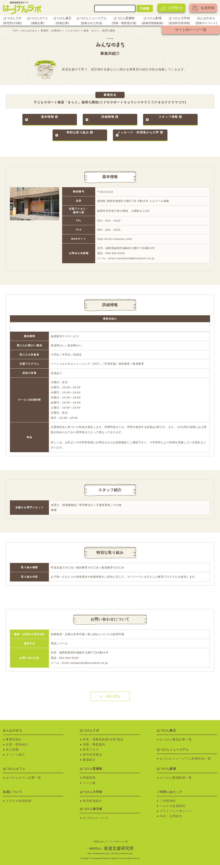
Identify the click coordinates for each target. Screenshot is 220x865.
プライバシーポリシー (176, 811)
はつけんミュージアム (91, 21)
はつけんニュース (95, 817)
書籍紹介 (89, 759)
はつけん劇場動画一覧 (176, 777)
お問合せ (171, 8)
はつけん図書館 (124, 21)
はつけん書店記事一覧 (176, 739)
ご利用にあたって (100, 841)
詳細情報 (107, 116)
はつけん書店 (62, 21)
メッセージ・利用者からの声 (138, 132)
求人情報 (12, 749)
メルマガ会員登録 (19, 800)
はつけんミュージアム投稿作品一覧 (185, 758)
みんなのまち (206, 21)
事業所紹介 (14, 739)
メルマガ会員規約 (172, 805)
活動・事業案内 (94, 744)
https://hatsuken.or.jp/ (123, 853)
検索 (144, 8)
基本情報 (47, 116)
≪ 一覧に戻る (110, 696)
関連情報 (89, 777)
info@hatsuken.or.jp (101, 853)
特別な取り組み (78, 132)
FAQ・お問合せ (171, 816)
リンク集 (89, 782)
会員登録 (203, 8)
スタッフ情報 (168, 116)
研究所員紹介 (92, 800)
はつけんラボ (12, 21)
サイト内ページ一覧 (191, 30)
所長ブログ (91, 749)
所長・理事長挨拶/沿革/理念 (103, 739)
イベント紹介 (15, 754)
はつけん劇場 (152, 21)
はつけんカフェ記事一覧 (23, 777)
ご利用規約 (168, 800)
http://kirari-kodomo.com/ (114, 239)
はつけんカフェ (37, 21)
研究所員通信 (92, 754)
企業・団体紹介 (17, 744)
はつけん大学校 (179, 21)
